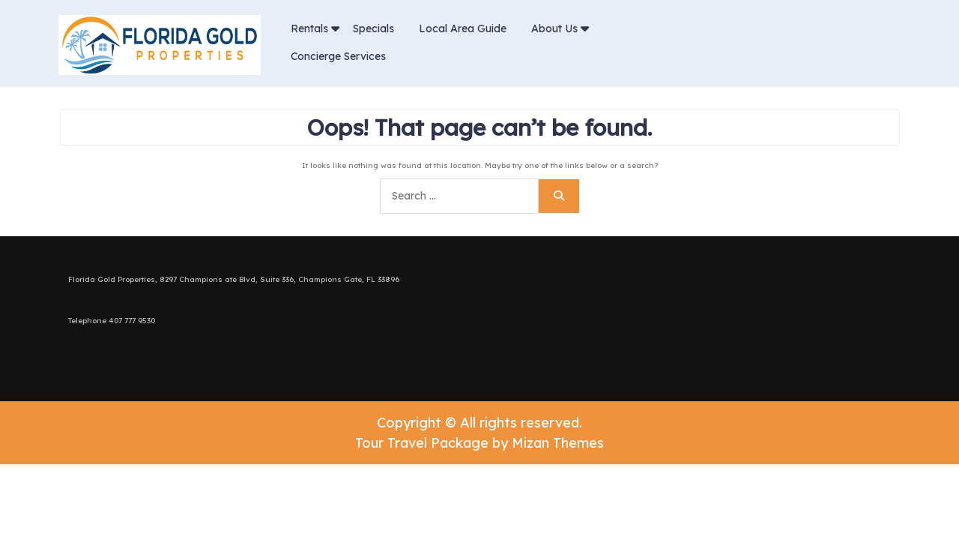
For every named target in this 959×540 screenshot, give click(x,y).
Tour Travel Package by (479, 443)
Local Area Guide (462, 28)
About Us (554, 28)
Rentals (309, 28)
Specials (373, 28)
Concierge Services (338, 56)
